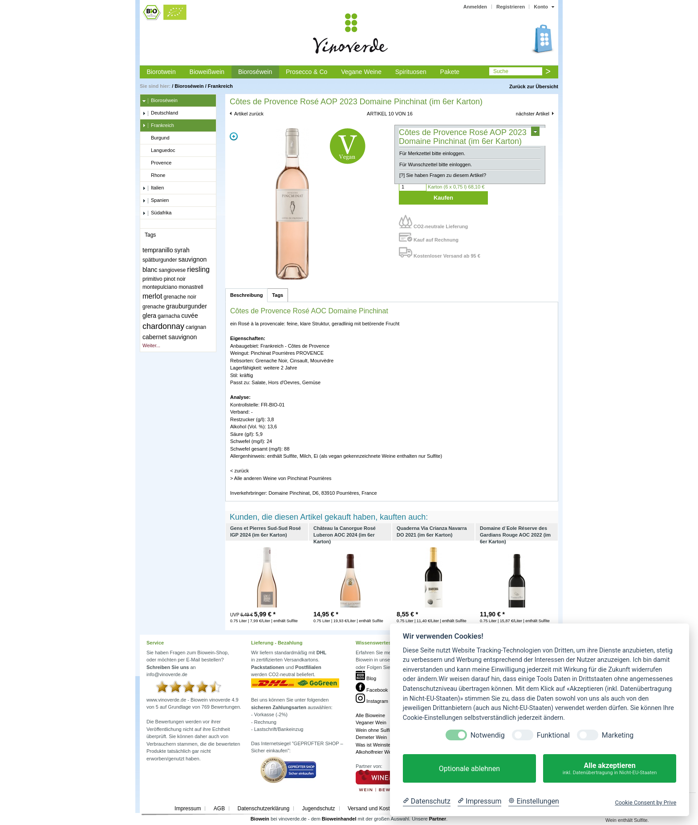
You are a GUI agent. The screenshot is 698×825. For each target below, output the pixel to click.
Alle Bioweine (370, 715)
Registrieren (510, 6)
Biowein (260, 818)
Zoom (234, 136)
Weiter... (151, 345)
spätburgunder (159, 260)
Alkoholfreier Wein (375, 752)
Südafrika (156, 213)
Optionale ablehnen (469, 768)
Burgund (156, 138)
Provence (156, 163)
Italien (153, 188)
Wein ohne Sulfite (375, 730)
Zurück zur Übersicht (533, 86)
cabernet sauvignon (169, 337)
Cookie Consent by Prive (645, 802)
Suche (500, 71)
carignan (196, 327)
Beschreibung (246, 295)
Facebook (372, 690)
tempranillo (157, 250)
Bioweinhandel (339, 818)
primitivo (152, 279)
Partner (437, 818)
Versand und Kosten (372, 808)
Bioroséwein (255, 71)
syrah (182, 250)
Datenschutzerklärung (263, 808)
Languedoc (158, 151)
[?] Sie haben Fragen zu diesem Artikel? (442, 175)
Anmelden (475, 6)
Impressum (187, 808)
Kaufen (443, 197)
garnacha (169, 316)
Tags (277, 295)
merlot (152, 296)
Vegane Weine (361, 71)
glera (149, 315)
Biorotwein (160, 71)
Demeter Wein (371, 737)
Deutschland (160, 113)
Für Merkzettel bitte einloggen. (432, 153)
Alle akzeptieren (609, 768)
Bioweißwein (207, 71)
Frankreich (220, 86)
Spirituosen (410, 71)
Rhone (153, 175)
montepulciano (159, 287)
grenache (153, 307)
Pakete (450, 71)
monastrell (191, 287)
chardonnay (163, 326)
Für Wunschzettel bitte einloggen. (435, 164)
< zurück (239, 470)
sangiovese (172, 270)
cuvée (189, 315)
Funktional (553, 735)
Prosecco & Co (306, 71)
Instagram (372, 701)
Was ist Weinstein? (376, 744)
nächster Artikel (532, 113)
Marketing (617, 735)
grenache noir (180, 297)
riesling (198, 269)
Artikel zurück (249, 113)
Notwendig (488, 735)
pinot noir (175, 279)
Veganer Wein (371, 722)
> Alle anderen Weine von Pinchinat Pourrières (281, 478)
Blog (366, 678)
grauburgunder (186, 306)
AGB (219, 808)
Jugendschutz (318, 808)
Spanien (155, 200)
